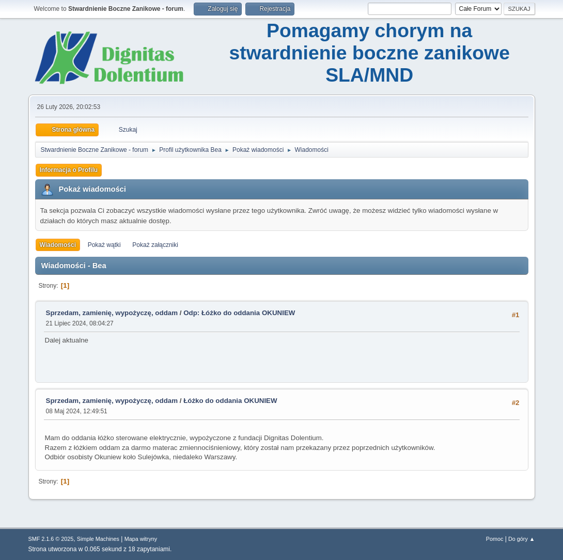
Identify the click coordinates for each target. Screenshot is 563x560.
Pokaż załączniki (155, 244)
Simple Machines (98, 539)
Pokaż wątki (104, 244)
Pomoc (495, 539)
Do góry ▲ (521, 539)
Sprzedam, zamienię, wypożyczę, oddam (112, 313)
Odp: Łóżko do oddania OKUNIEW (239, 313)
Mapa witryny (141, 539)
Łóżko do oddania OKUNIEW (230, 401)
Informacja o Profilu (69, 170)
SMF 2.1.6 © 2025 (51, 539)
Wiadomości (58, 244)
